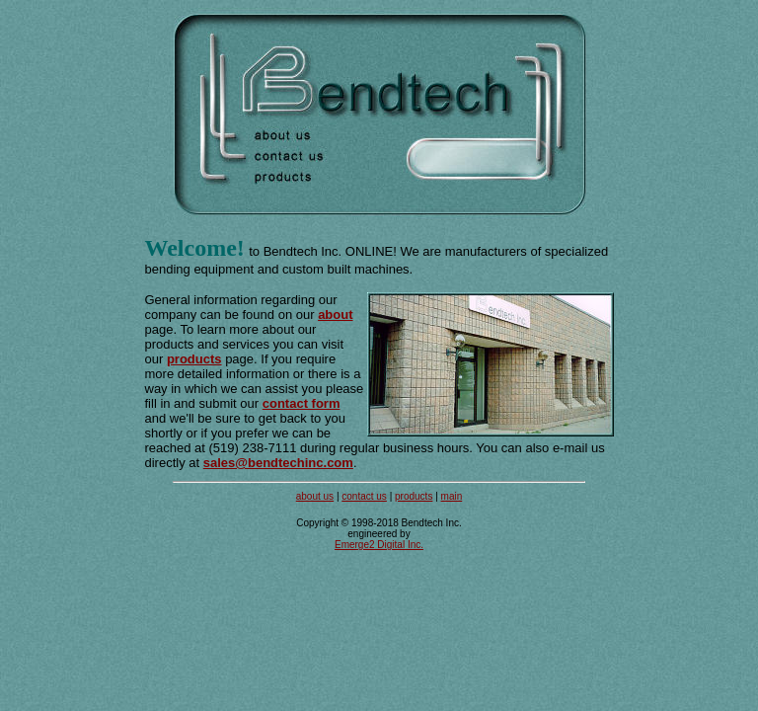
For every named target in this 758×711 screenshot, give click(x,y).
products (413, 496)
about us (315, 496)
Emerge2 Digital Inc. (379, 544)
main (452, 496)
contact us (364, 496)
